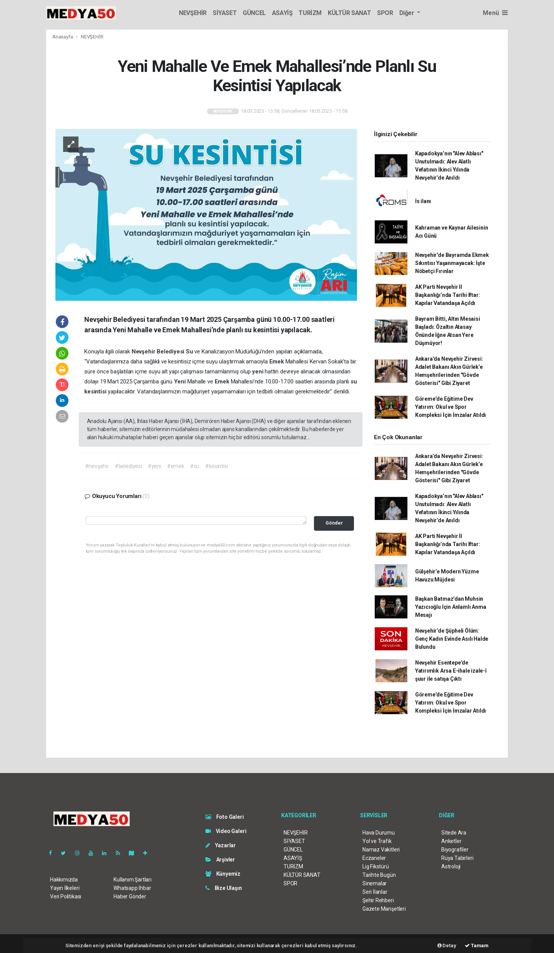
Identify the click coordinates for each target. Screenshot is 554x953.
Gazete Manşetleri (384, 909)
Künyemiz (222, 874)
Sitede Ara (453, 833)
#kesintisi (216, 466)
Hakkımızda (64, 879)
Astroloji (451, 866)
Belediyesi (171, 351)
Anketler (451, 841)
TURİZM (310, 13)
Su (190, 351)
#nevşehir (97, 466)
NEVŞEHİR (193, 13)
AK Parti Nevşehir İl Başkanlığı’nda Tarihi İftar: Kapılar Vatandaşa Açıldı (447, 295)
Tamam (477, 945)
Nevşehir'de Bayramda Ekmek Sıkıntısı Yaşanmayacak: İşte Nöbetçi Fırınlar (452, 263)
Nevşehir (144, 351)
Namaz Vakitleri (381, 849)
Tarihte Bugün (379, 875)
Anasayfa (63, 37)
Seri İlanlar (374, 892)
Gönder (334, 523)
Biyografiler (455, 849)
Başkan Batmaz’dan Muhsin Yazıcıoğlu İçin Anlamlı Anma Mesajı (450, 607)
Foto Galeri (224, 817)
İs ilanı (423, 201)
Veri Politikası (65, 896)
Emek (277, 361)
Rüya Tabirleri (457, 858)
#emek (175, 466)
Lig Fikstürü (375, 866)
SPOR (385, 13)
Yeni (180, 381)
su (353, 381)
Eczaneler (374, 858)
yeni (258, 371)
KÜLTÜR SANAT (349, 13)
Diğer (407, 13)
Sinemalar (374, 883)
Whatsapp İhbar (132, 888)
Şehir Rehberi (378, 900)
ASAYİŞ (282, 13)
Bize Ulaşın (223, 888)
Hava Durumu (378, 833)
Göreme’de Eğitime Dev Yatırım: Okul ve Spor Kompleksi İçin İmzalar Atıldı (450, 407)
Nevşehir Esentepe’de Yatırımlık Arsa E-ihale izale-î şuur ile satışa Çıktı (451, 671)
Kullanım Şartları (132, 879)
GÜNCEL (254, 13)
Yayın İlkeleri (64, 888)
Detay (446, 945)
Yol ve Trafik (377, 841)
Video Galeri (225, 831)
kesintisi (96, 391)
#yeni (154, 466)
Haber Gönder (129, 896)
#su (194, 466)
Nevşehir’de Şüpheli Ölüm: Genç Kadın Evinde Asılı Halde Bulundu (451, 639)
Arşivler (220, 859)
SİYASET (225, 13)
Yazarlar (220, 845)
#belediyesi (128, 466)
